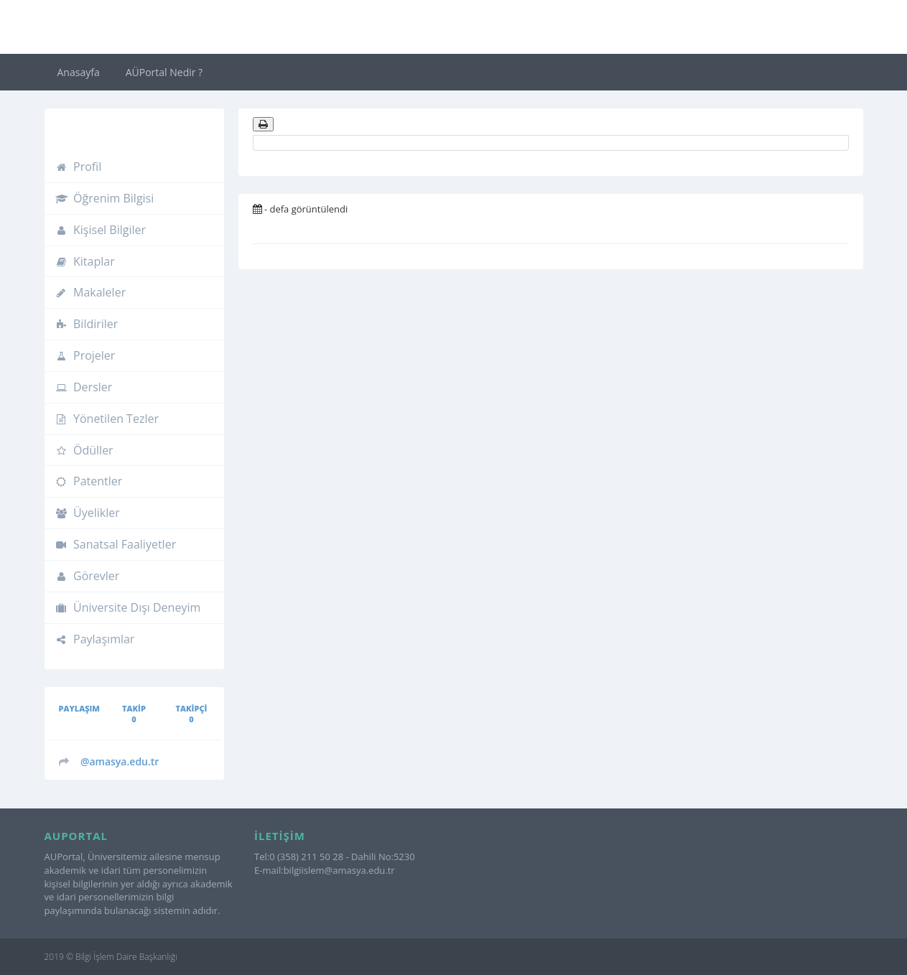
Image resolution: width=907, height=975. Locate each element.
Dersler (84, 387)
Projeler (85, 355)
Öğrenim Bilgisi (104, 198)
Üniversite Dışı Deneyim (128, 607)
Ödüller (84, 450)
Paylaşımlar (95, 639)
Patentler (89, 481)
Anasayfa (78, 72)
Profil (78, 166)
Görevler (87, 576)
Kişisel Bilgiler (100, 230)
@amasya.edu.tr (119, 761)
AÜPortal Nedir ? (164, 72)
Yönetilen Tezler (107, 418)
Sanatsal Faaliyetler (116, 544)
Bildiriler (86, 324)
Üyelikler (87, 513)
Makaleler (90, 292)
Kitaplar (85, 261)
